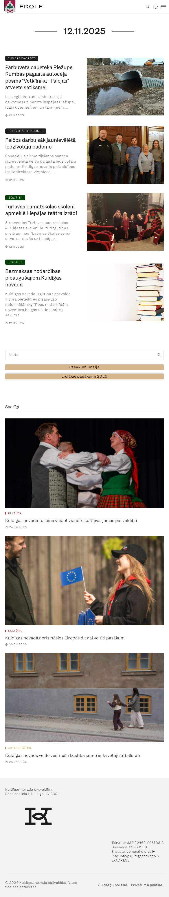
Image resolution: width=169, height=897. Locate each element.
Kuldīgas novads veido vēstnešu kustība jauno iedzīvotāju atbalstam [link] (73, 755)
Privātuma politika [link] (146, 885)
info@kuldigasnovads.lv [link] (140, 856)
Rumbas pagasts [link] (22, 58)
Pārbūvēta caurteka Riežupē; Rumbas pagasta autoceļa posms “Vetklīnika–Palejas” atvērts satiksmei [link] (39, 77)
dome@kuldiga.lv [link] (141, 851)
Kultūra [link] (15, 513)
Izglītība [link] (15, 197)
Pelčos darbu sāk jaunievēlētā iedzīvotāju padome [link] (40, 143)
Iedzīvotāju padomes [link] (26, 131)
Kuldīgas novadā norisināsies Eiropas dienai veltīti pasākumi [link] (65, 638)
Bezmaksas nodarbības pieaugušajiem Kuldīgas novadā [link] (33, 278)
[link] (71, 6)
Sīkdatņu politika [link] (112, 885)
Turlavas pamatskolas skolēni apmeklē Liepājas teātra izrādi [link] (41, 210)
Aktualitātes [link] (19, 748)
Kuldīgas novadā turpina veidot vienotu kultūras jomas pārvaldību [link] (71, 520)
